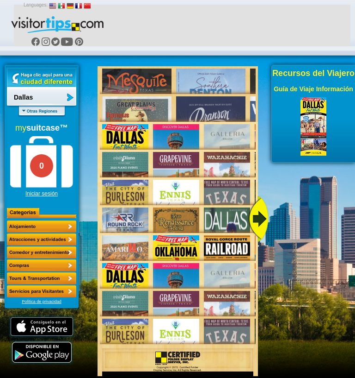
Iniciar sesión (41, 193)
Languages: (36, 4)
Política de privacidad (41, 301)
